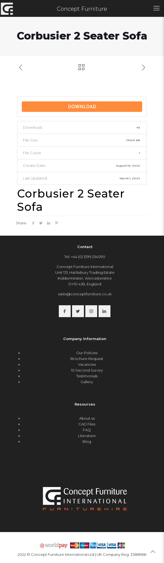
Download (82, 107)
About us (87, 418)
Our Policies (86, 353)
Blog (87, 441)
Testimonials (86, 376)
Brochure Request (86, 358)
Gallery (87, 382)
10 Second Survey (87, 370)
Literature (87, 435)
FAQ (87, 430)
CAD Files (86, 424)
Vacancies (87, 364)
